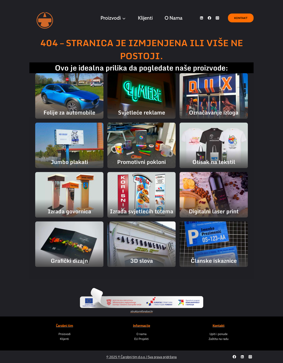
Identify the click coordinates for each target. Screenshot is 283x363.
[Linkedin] (201, 18)
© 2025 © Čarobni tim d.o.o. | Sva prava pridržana (141, 357)
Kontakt (240, 18)
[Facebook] (209, 18)
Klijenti (145, 18)
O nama (173, 18)
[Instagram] (217, 18)
